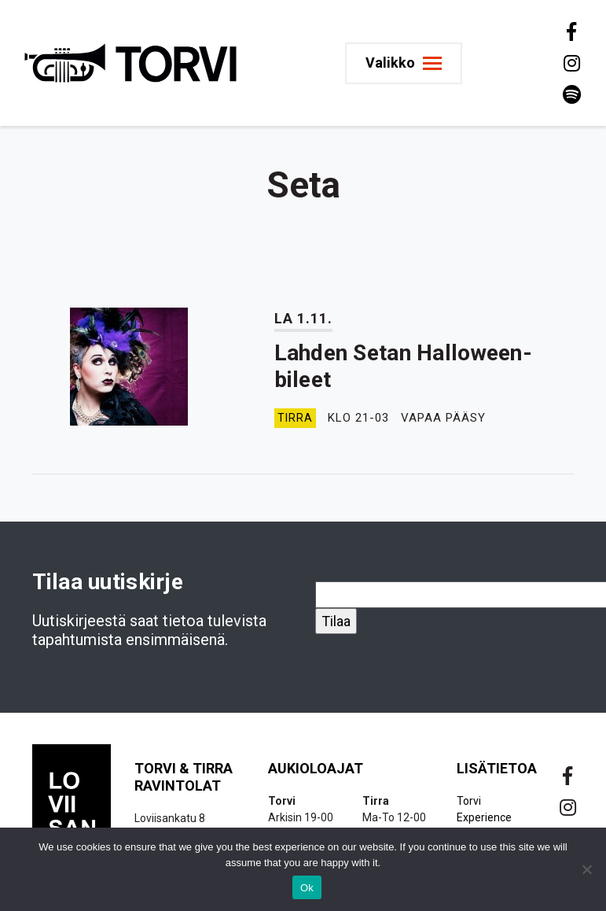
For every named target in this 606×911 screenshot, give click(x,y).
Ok (307, 888)
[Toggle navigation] (403, 63)
